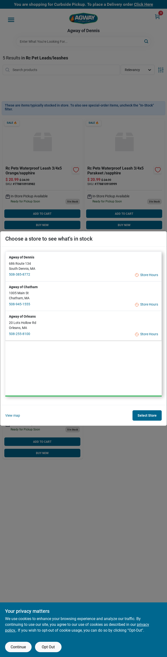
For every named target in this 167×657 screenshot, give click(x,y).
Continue (18, 647)
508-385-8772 (19, 274)
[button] (83, 266)
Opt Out (48, 647)
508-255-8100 (19, 334)
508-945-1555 (19, 304)
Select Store (147, 415)
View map (12, 415)
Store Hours (146, 275)
